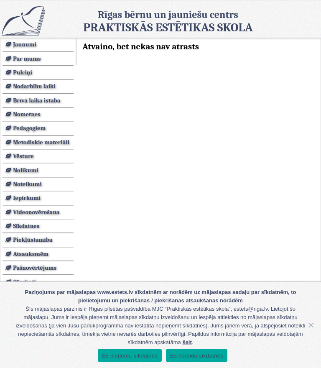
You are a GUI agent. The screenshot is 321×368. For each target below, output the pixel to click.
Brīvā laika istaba (36, 100)
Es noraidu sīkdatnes (196, 356)
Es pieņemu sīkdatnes (130, 356)
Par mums (27, 58)
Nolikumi (25, 170)
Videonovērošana (36, 212)
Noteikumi (27, 184)
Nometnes (26, 114)
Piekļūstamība (32, 239)
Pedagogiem (29, 128)
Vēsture (23, 156)
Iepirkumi (27, 198)
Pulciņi (22, 72)
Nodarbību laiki (34, 86)
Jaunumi (24, 44)
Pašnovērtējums (34, 267)
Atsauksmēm (30, 254)
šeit (186, 342)
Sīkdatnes (26, 226)
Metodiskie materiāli (41, 142)
